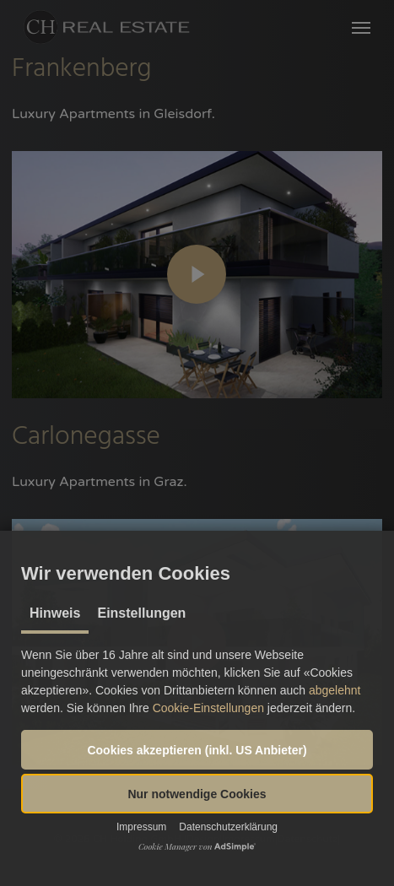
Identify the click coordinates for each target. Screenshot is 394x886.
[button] (197, 750)
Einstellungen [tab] (141, 613)
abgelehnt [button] (335, 690)
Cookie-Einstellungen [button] (208, 708)
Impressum (141, 827)
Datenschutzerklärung (228, 827)
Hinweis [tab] (55, 613)
